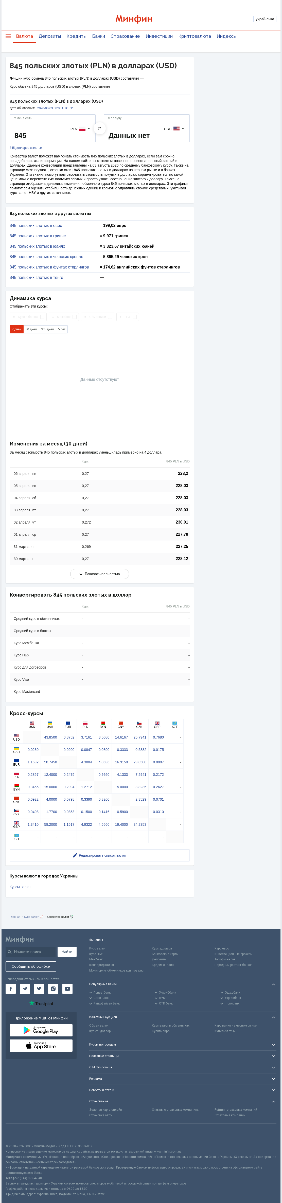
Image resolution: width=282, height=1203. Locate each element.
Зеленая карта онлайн (105, 1109)
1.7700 (51, 812)
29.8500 (140, 762)
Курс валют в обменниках (170, 1025)
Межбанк (96, 959)
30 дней (31, 329)
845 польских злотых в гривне (38, 236)
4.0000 (51, 799)
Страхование (125, 36)
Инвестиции (159, 36)
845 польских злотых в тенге (36, 278)
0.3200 (104, 799)
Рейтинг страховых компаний (236, 1109)
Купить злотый (225, 1031)
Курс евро (222, 948)
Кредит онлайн (163, 965)
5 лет (61, 329)
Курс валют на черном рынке (236, 1025)
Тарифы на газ (225, 959)
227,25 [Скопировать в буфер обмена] (182, 546)
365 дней (47, 329)
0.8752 (69, 737)
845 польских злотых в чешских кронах (46, 257)
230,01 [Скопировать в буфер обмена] (182, 522)
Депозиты (50, 36)
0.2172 (158, 775)
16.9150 (121, 762)
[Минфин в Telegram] (25, 989)
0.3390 (86, 799)
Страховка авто (100, 1115)
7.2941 (140, 775)
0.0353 (69, 812)
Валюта (24, 36)
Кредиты (76, 36)
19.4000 (121, 824)
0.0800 (104, 750)
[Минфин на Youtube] (67, 989)
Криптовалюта (194, 36)
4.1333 (122, 775)
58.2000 (50, 824)
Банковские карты (165, 954)
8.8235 (140, 787)
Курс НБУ (96, 954)
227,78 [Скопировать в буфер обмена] (182, 534)
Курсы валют (20, 887)
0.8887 (158, 762)
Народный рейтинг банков (234, 965)
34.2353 (140, 824)
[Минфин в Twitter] (39, 989)
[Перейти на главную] (141, 19)
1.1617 (69, 824)
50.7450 (50, 762)
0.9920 (104, 775)
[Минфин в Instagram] (53, 989)
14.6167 (121, 737)
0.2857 (33, 775)
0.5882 (140, 750)
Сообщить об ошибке (31, 966)
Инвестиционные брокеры (234, 954)
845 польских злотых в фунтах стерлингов (49, 267)
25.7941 (140, 737)
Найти (67, 952)
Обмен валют (99, 1025)
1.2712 (86, 787)
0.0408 (33, 812)
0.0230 (33, 750)
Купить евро (160, 1031)
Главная (15, 916)
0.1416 (104, 812)
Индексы (227, 36)
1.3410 (33, 824)
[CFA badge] (17, 1134)
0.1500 (86, 812)
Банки (98, 36)
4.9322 (86, 824)
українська (265, 19)
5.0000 (122, 787)
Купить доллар (100, 1031)
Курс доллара (162, 948)
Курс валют (97, 948)
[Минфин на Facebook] (11, 989)
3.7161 (86, 737)
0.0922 (33, 799)
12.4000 (50, 775)
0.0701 (158, 799)
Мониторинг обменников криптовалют (117, 970)
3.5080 (104, 737)
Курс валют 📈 (33, 916)
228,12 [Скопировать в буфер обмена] (182, 558)
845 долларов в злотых (26, 148)
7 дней (16, 329)
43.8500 (50, 737)
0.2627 (158, 787)
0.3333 (122, 750)
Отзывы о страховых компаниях (175, 1109)
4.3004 (86, 762)
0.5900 (122, 812)
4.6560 (104, 824)
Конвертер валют (101, 965)
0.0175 (158, 750)
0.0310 (158, 812)
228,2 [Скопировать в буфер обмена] (183, 473)
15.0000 (50, 787)
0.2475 (69, 775)
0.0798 (69, 799)
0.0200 (69, 750)
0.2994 (69, 787)
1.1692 (33, 762)
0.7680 (158, 737)
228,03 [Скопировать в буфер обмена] (182, 485)
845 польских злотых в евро (36, 226)
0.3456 (33, 787)
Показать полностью (99, 574)
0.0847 (86, 750)
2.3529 (140, 799)
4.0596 (104, 762)
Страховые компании (230, 1115)
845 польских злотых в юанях (37, 246)
